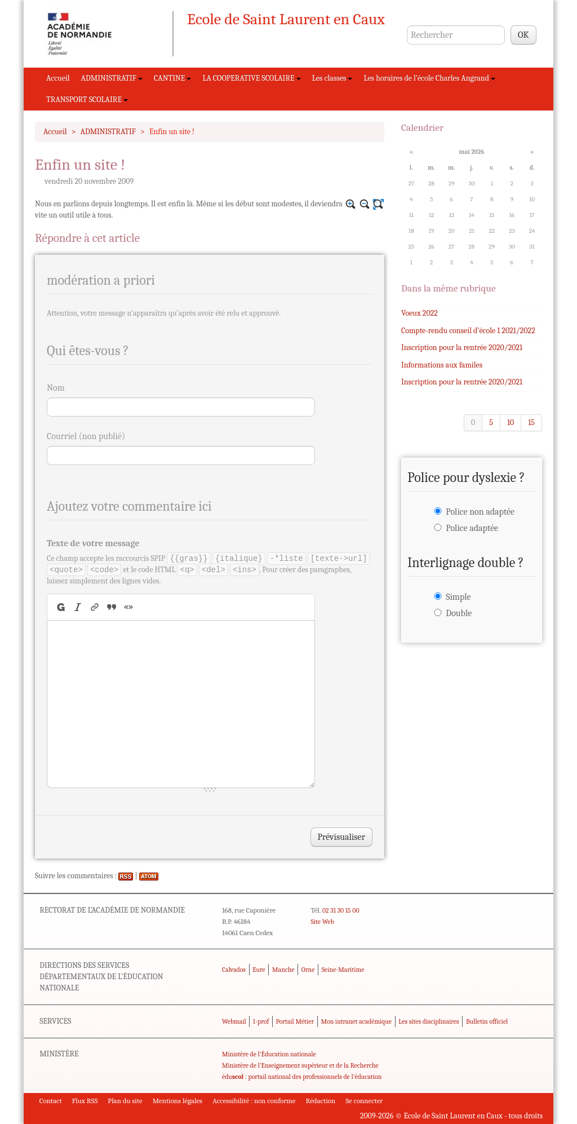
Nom (56, 388)
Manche (283, 969)
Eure (258, 969)
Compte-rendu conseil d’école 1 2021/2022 (468, 330)
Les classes (332, 78)
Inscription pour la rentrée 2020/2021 (461, 347)
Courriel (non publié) (86, 436)
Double (459, 613)
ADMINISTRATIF (112, 78)
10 (510, 422)
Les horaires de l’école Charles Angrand (429, 78)
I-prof (261, 1021)
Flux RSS (85, 1100)
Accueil (58, 78)
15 (531, 422)
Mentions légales (178, 1100)
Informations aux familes (441, 365)
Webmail (234, 1021)
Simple (458, 597)
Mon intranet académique (356, 1021)
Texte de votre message (93, 543)
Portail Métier (295, 1021)
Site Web (322, 922)
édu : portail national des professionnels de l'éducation (301, 1077)
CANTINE (172, 78)
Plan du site (125, 1100)
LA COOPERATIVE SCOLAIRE (251, 78)
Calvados (234, 969)
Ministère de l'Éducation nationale (269, 1054)
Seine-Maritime (343, 969)
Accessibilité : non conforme (253, 1100)
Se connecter (364, 1100)
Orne (308, 969)
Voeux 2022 (419, 313)
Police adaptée (472, 528)
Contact (50, 1100)
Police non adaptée (480, 512)
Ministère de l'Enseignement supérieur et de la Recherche (300, 1065)
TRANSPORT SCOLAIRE (87, 99)
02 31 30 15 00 (340, 910)
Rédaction (321, 1100)
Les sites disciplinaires (428, 1021)
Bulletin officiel (487, 1021)
